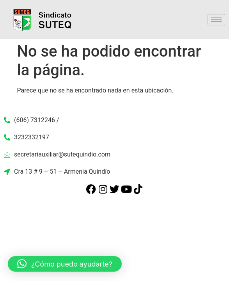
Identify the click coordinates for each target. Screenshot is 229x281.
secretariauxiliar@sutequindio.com (57, 154)
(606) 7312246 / (31, 120)
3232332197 (26, 137)
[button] (65, 264)
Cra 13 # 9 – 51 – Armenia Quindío (57, 171)
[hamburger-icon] (216, 19)
